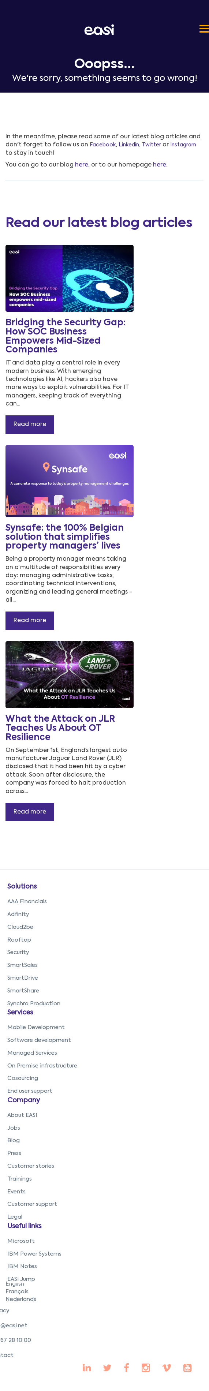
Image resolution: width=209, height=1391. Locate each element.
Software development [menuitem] (39, 1040)
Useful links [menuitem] (24, 1226)
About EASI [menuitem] (22, 1115)
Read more (30, 424)
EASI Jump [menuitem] (21, 1279)
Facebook (103, 144)
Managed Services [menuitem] (32, 1053)
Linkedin (129, 144)
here (81, 165)
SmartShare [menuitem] (23, 991)
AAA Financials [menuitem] (27, 901)
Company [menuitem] (23, 1100)
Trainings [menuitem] (19, 1179)
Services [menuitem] (20, 1012)
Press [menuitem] (14, 1153)
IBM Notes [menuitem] (22, 1266)
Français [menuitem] (17, 1291)
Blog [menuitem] (13, 1140)
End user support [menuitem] (29, 1091)
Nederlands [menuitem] (20, 1299)
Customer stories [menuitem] (30, 1166)
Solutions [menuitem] (22, 886)
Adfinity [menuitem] (18, 914)
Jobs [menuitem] (13, 1128)
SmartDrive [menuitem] (22, 978)
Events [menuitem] (16, 1191)
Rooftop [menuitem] (19, 940)
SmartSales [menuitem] (22, 965)
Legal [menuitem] (14, 1217)
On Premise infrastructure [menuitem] (42, 1066)
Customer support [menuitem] (32, 1204)
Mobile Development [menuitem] (36, 1027)
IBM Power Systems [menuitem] (34, 1254)
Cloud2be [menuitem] (20, 927)
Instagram (183, 144)
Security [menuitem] (18, 952)
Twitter (151, 144)
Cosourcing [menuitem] (22, 1078)
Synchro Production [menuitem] (33, 1003)
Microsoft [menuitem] (21, 1241)
